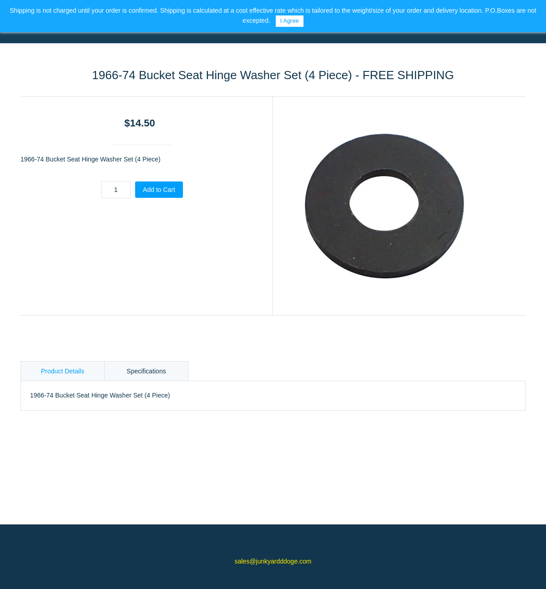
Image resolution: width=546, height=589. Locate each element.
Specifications (146, 371)
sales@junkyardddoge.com (272, 561)
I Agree (289, 20)
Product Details (62, 371)
